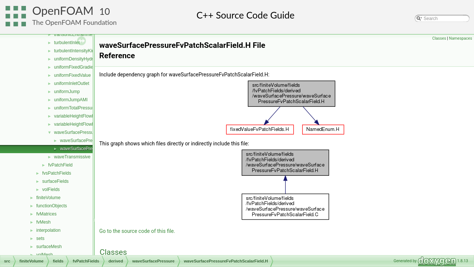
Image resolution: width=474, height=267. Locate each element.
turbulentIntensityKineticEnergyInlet (89, 50)
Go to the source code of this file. (137, 231)
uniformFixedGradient (75, 67)
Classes (439, 38)
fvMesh (43, 222)
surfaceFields (55, 181)
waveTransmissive (72, 156)
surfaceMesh (49, 246)
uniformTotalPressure (75, 108)
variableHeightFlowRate (77, 116)
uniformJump (67, 91)
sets (40, 238)
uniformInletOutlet (71, 83)
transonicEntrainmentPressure (84, 34)
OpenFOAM (63, 10)
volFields (51, 189)
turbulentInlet (67, 42)
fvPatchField (60, 165)
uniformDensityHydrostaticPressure (89, 59)
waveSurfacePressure (75, 132)
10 (104, 11)
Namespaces (460, 38)
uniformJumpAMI (71, 99)
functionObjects (51, 205)
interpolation (48, 230)
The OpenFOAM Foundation (74, 22)
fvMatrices (46, 214)
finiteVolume (48, 197)
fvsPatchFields (56, 173)
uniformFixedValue (72, 75)
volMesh (44, 254)
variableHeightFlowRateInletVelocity (89, 124)
